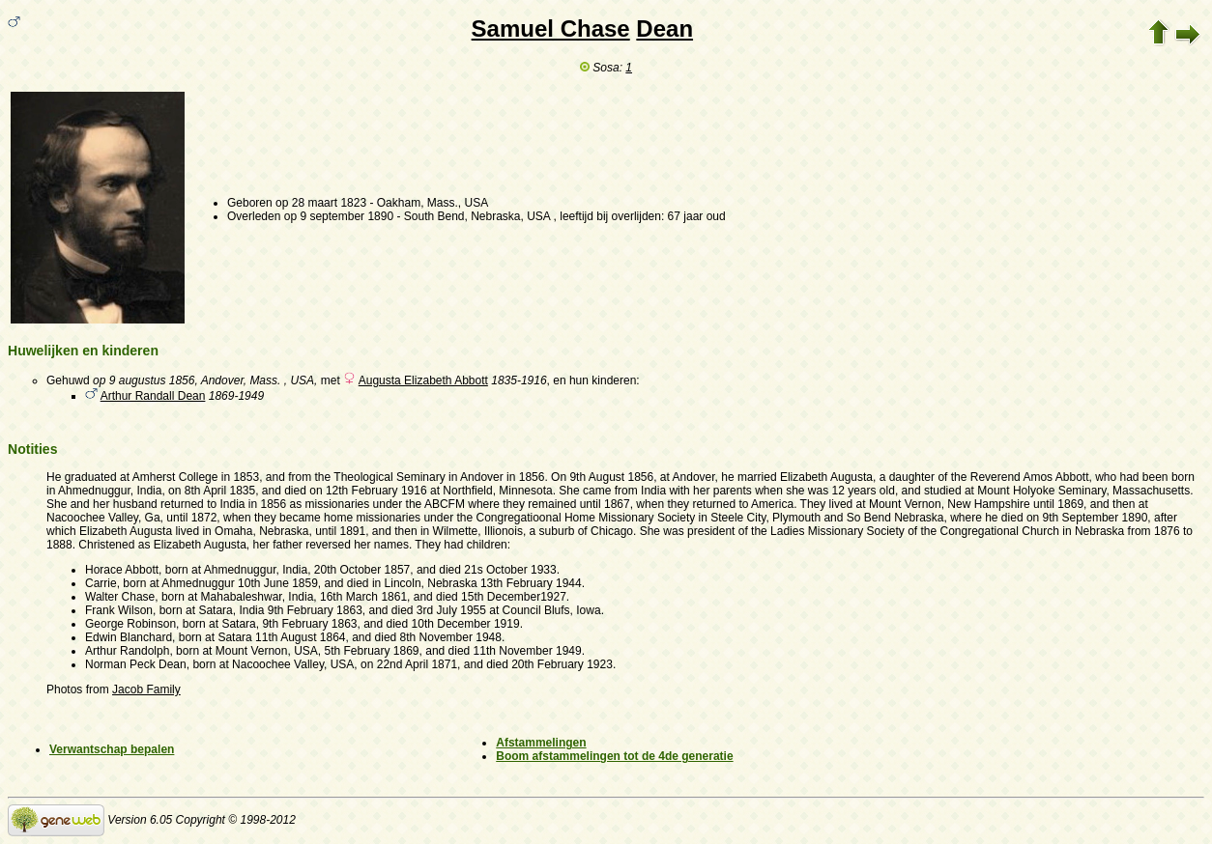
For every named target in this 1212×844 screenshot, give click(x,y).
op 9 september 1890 (338, 216)
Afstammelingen (541, 742)
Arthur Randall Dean (153, 396)
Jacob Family (146, 689)
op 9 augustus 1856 (143, 380)
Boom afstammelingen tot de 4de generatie (614, 756)
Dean (664, 28)
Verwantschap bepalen (111, 749)
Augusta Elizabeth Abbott (423, 380)
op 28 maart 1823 (320, 203)
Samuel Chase (551, 28)
